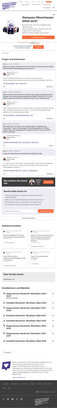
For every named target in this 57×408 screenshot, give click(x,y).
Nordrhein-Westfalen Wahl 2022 (12, 142)
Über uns (33, 1)
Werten (14, 374)
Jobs (4, 388)
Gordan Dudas (11, 74)
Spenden (49, 1)
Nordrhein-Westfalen (9, 83)
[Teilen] (4, 86)
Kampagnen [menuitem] (47, 7)
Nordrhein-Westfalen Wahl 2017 (12, 170)
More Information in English (45, 392)
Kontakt (43, 1)
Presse (32, 384)
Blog (38, 1)
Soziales (24, 170)
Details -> (51, 145)
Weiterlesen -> (50, 86)
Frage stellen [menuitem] (25, 4)
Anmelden (20, 1)
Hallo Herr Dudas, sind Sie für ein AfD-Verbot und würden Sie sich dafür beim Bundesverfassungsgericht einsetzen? (28, 67)
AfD (17, 83)
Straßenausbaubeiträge (22, 115)
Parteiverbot (22, 83)
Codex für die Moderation (20, 372)
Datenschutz (48, 384)
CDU (31, 115)
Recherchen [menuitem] (47, 4)
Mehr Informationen (19, 377)
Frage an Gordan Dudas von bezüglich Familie (22, 153)
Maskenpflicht (26, 142)
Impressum (23, 384)
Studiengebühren (33, 170)
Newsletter (27, 1)
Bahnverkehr (35, 142)
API (9, 388)
